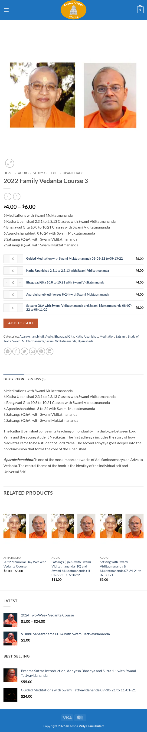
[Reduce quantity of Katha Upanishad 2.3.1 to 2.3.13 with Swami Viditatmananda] (6, 270)
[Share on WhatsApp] (8, 351)
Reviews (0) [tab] (36, 379)
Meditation (107, 336)
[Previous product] (16, 196)
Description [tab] (13, 379)
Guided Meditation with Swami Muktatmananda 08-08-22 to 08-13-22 (74, 258)
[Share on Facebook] (16, 351)
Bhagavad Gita (64, 336)
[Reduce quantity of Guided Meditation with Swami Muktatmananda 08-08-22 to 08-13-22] (6, 259)
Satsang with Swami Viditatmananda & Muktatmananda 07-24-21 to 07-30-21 (120, 568)
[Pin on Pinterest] (41, 351)
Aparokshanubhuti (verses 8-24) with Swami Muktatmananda (67, 294)
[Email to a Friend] (33, 351)
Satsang (121, 336)
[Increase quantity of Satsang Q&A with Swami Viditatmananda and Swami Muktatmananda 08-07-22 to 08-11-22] (20, 307)
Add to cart (21, 323)
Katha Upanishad (86, 336)
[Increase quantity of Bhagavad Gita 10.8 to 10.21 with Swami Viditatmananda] (20, 282)
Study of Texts (45, 173)
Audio (23, 173)
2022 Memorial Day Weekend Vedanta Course (24, 564)
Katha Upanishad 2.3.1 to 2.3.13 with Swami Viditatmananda (67, 270)
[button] (6, 10)
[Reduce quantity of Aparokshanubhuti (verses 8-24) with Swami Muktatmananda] (6, 294)
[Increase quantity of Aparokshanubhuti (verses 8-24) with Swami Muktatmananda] (20, 294)
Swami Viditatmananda (61, 341)
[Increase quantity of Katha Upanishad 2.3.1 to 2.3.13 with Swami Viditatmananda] (20, 270)
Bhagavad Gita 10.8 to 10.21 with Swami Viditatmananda (65, 282)
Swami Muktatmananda (28, 341)
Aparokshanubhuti (32, 336)
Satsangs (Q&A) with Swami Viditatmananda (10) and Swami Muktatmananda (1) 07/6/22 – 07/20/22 (71, 568)
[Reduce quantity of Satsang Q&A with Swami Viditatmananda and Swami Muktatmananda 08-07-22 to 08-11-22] (6, 307)
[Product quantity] (13, 259)
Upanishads (73, 173)
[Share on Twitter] (24, 351)
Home (8, 173)
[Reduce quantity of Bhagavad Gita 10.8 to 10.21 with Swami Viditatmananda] (6, 282)
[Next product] (7, 196)
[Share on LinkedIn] (49, 351)
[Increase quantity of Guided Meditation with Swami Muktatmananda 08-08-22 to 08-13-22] (20, 259)
